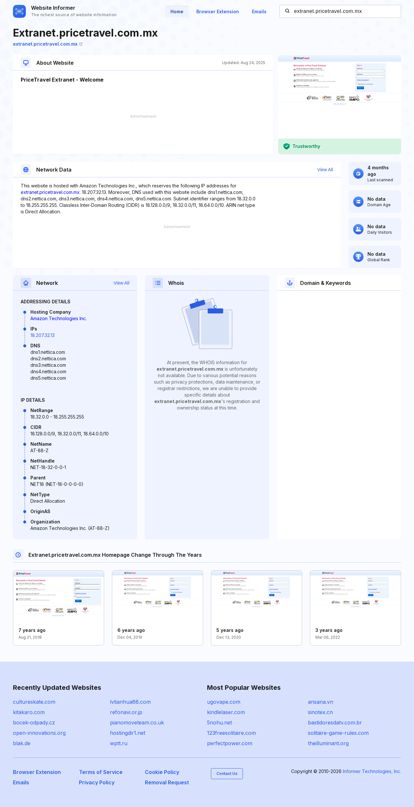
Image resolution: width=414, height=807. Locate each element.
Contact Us (226, 773)
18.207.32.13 (42, 335)
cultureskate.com (34, 702)
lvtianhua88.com (130, 702)
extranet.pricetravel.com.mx (47, 44)
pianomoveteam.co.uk (137, 722)
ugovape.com (223, 702)
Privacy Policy (96, 782)
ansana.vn (320, 702)
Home (176, 11)
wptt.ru (118, 743)
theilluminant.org (328, 743)
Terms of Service (101, 772)
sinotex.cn (320, 712)
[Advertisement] (143, 134)
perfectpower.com (229, 743)
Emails (259, 11)
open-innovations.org (39, 733)
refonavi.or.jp (126, 712)
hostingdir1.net (127, 733)
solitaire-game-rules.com (338, 733)
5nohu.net (219, 722)
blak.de (21, 743)
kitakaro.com (29, 712)
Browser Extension (217, 11)
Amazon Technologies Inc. (58, 318)
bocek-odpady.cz (34, 722)
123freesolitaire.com (231, 733)
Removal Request (167, 782)
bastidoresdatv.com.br (335, 722)
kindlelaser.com (226, 712)
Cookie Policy (162, 772)
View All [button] (325, 169)
